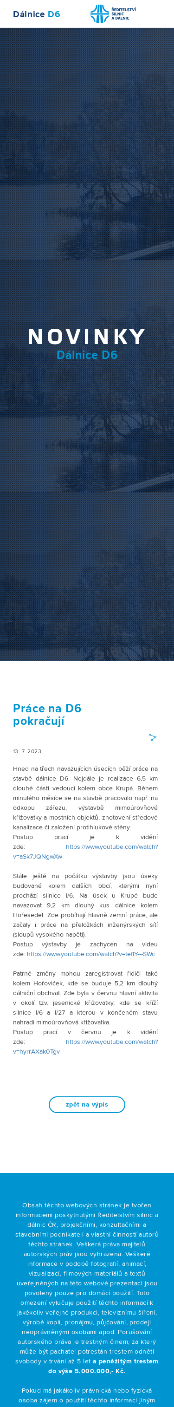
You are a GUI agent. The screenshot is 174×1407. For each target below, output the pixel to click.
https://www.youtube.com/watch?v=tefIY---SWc (91, 954)
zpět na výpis (87, 1105)
